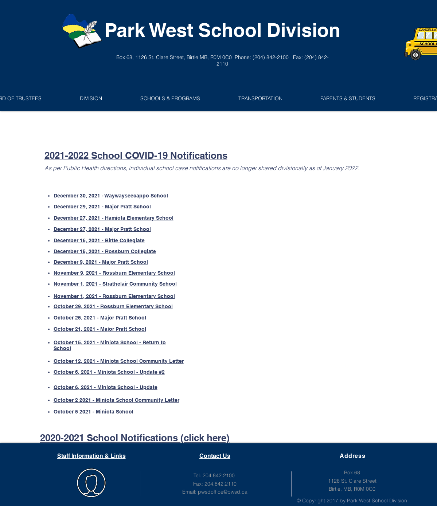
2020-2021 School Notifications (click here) (135, 437)
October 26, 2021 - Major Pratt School (100, 318)
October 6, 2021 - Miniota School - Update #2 (109, 372)
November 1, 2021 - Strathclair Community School (115, 284)
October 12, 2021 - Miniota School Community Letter (119, 361)
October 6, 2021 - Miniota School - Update (105, 387)
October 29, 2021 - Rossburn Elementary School (113, 306)
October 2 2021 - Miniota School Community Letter (116, 400)
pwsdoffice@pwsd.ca (222, 492)
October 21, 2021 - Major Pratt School (100, 329)
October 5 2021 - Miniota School (94, 412)
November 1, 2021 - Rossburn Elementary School (114, 296)
